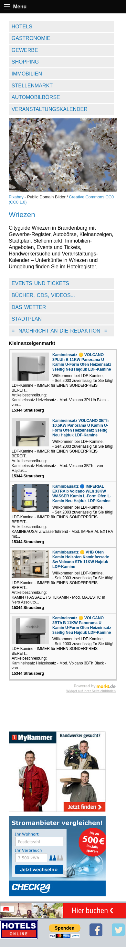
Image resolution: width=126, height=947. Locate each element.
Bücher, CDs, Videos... (43, 295)
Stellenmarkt (32, 85)
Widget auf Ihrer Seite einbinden (91, 691)
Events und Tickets (40, 283)
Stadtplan (27, 319)
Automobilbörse (36, 97)
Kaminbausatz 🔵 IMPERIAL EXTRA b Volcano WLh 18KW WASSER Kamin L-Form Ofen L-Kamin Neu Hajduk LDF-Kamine (81, 493)
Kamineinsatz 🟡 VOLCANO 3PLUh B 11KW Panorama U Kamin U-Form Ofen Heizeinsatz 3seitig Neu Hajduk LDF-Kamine (81, 362)
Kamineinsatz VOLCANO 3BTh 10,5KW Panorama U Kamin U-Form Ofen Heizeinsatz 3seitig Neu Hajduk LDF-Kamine (80, 427)
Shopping (25, 62)
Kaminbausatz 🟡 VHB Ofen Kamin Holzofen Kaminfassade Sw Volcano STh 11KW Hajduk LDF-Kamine (80, 559)
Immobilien (27, 73)
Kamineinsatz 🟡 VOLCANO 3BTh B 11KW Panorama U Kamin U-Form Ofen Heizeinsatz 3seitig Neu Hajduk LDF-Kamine (81, 625)
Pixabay (16, 196)
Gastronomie (31, 38)
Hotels (22, 26)
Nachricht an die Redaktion (59, 331)
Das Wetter (29, 307)
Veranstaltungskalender (50, 109)
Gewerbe (25, 50)
